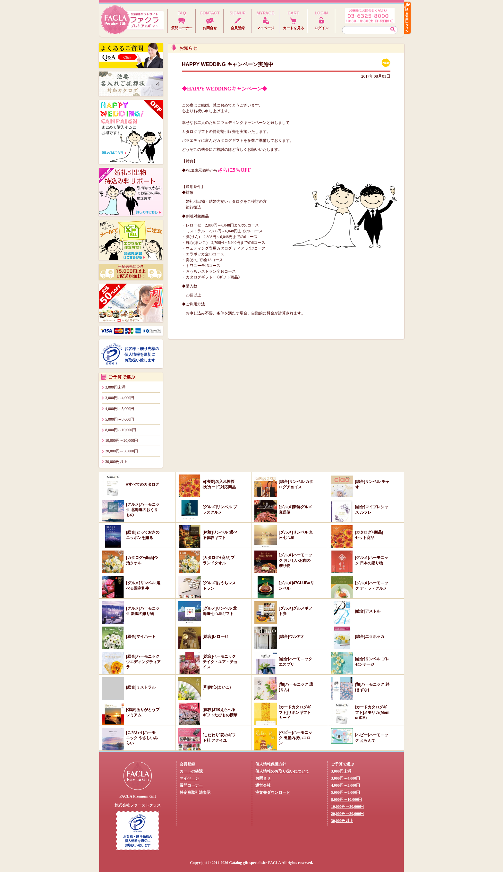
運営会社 (263, 785)
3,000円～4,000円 (119, 398)
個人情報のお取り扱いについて (282, 771)
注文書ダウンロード (272, 792)
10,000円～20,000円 (121, 440)
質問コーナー (191, 785)
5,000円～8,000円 (119, 419)
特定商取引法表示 (195, 792)
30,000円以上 (116, 461)
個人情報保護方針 (270, 764)
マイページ (189, 778)
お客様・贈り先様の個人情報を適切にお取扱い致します (141, 354)
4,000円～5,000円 (119, 408)
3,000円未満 (115, 387)
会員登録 (187, 764)
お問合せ (263, 778)
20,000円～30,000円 (121, 451)
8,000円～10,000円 (120, 430)
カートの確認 (191, 771)
